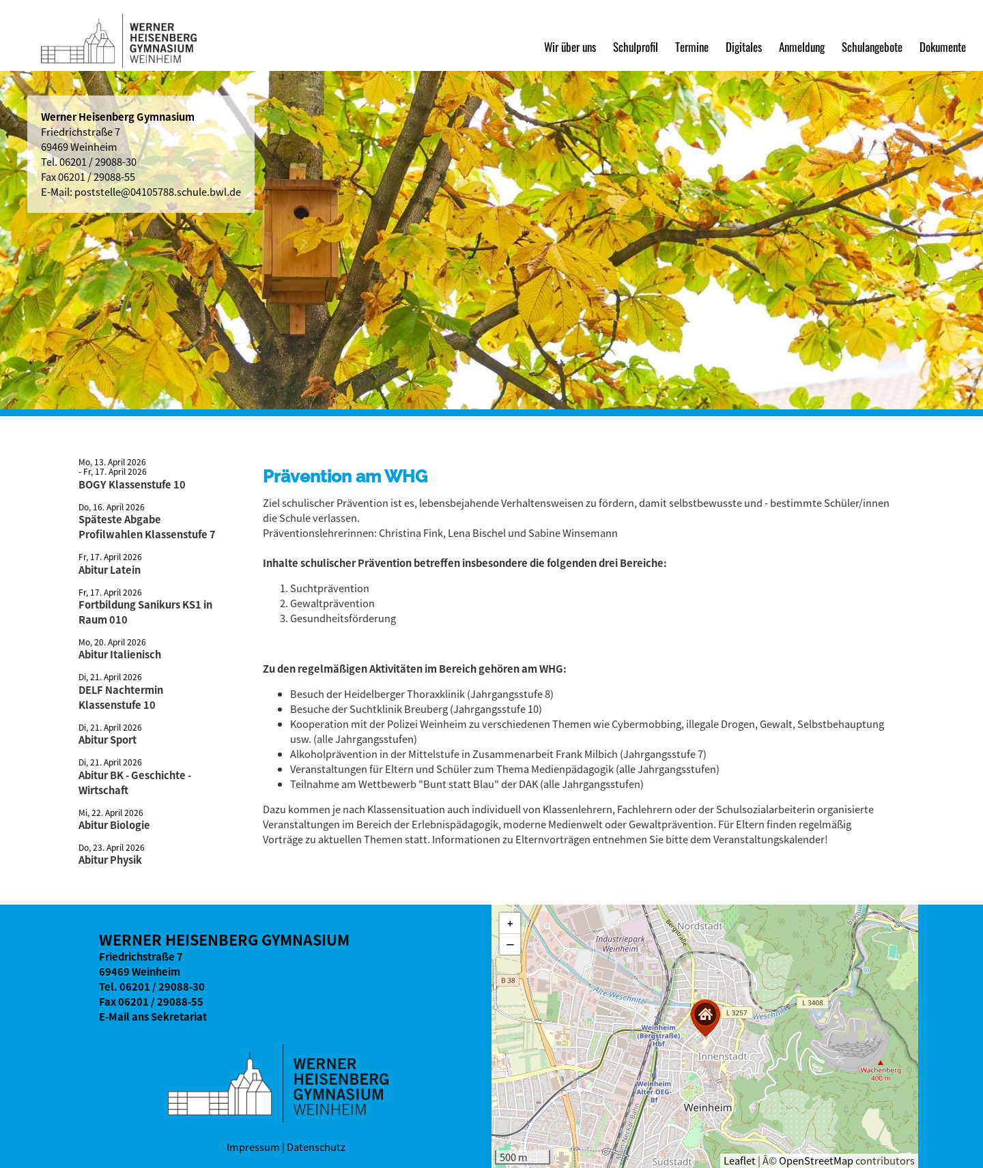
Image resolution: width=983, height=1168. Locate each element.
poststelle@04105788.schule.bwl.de (157, 191)
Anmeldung (802, 46)
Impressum (253, 1146)
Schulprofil (635, 46)
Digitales (744, 46)
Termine (692, 46)
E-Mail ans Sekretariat (153, 1016)
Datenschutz (316, 1146)
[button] (705, 1018)
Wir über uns (570, 46)
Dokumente (943, 46)
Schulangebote (872, 46)
